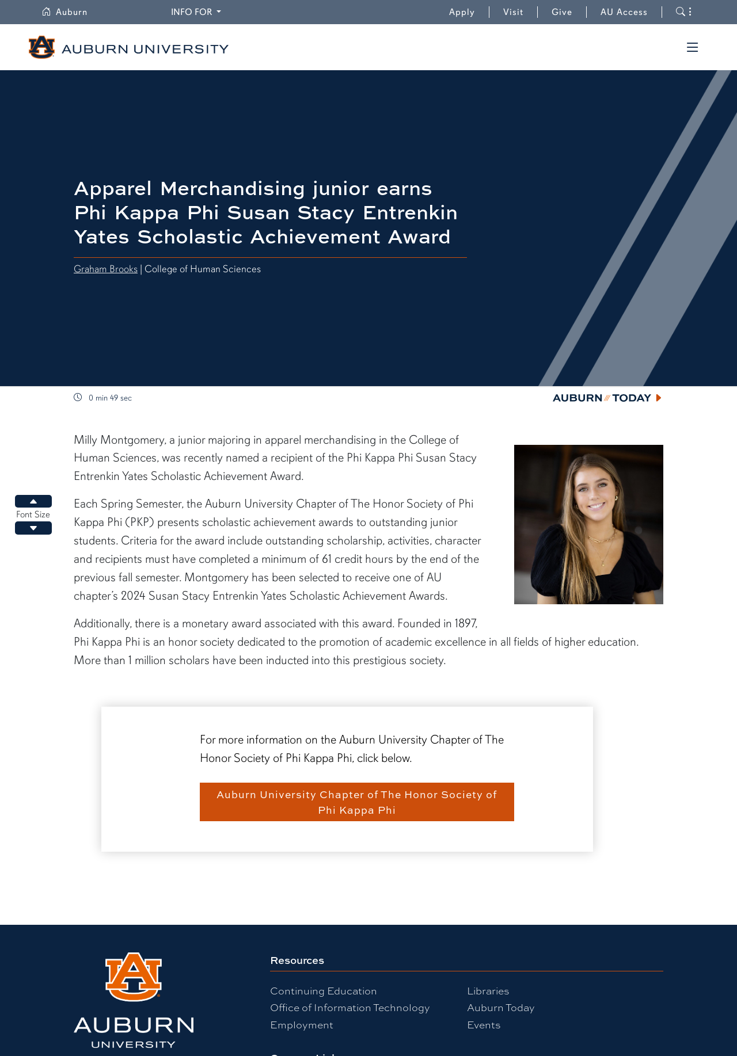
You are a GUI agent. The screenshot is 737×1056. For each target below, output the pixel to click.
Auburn (71, 12)
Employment (301, 1024)
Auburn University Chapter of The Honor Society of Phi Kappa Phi (356, 801)
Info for (198, 11)
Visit (513, 12)
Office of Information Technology (350, 1007)
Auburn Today (501, 1007)
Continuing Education (323, 990)
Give (569, 12)
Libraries (488, 990)
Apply (462, 12)
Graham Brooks (106, 268)
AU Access (624, 12)
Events (484, 1024)
